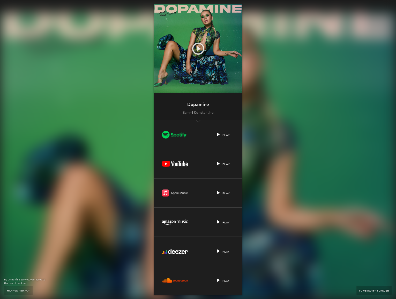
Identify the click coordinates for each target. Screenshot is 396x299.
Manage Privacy (18, 290)
